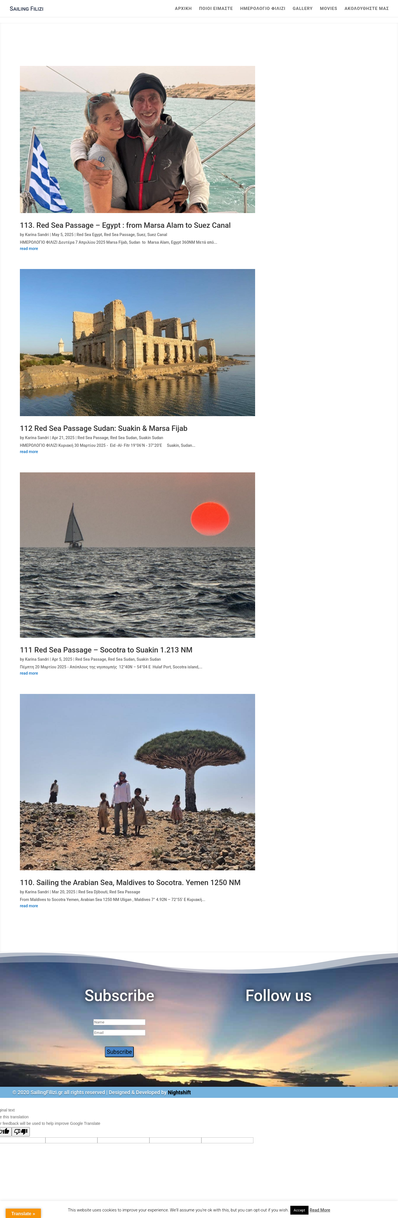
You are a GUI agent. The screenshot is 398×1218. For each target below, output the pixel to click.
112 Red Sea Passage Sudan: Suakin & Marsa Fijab (103, 428)
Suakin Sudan (151, 437)
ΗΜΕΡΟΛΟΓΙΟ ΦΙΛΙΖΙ (262, 9)
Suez (141, 234)
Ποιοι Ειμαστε (216, 9)
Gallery (303, 9)
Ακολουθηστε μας (367, 9)
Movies (328, 9)
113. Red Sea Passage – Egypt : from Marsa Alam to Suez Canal (125, 225)
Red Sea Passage (119, 234)
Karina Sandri (37, 234)
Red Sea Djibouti (93, 892)
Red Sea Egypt (89, 234)
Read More (320, 1210)
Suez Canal (157, 234)
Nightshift (179, 1092)
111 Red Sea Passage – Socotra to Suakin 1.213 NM (106, 650)
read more (29, 248)
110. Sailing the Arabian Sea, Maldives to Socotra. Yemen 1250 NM (130, 882)
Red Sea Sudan (123, 437)
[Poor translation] (21, 1131)
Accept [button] (299, 1210)
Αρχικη (183, 9)
